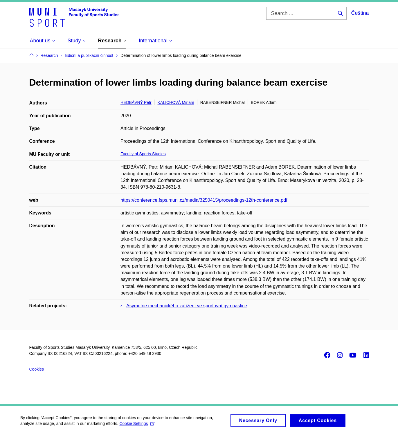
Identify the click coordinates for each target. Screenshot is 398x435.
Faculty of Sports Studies (143, 153)
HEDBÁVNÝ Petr (136, 102)
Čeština (360, 13)
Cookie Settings (136, 425)
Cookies (36, 369)
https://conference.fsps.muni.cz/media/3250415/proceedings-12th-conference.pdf (203, 200)
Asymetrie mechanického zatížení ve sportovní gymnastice (186, 305)
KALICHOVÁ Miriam (176, 102)
